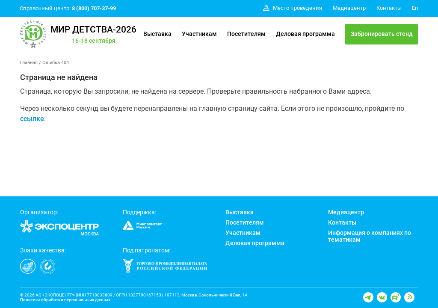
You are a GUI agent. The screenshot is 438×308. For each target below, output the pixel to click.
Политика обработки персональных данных (65, 299)
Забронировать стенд (382, 33)
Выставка (157, 33)
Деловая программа (305, 33)
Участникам (199, 33)
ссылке (32, 119)
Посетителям (246, 33)
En (415, 8)
